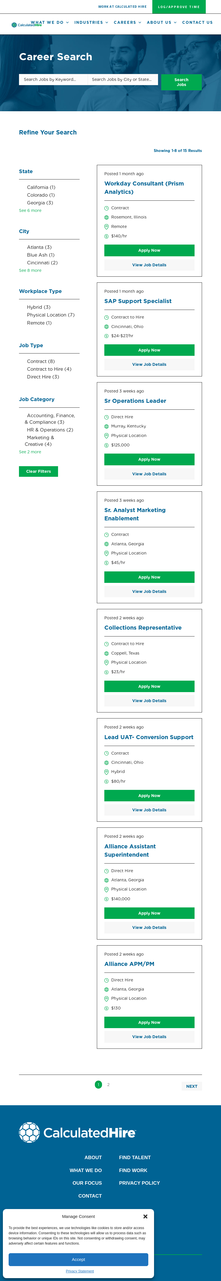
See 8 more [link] (30, 270)
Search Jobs (180, 79)
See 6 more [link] (30, 210)
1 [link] (98, 1084)
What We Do (50, 22)
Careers (128, 22)
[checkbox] (49, 187)
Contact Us (197, 22)
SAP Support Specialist (138, 301)
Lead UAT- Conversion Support (148, 736)
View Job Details (149, 264)
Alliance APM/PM (129, 963)
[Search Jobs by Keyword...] (53, 79)
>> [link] (118, 1084)
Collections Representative (143, 627)
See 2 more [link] (30, 451)
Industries (91, 22)
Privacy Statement (80, 1271)
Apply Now (149, 250)
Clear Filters (38, 471)
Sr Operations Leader (135, 400)
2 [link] (108, 1084)
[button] (145, 1216)
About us (162, 22)
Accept (78, 1259)
